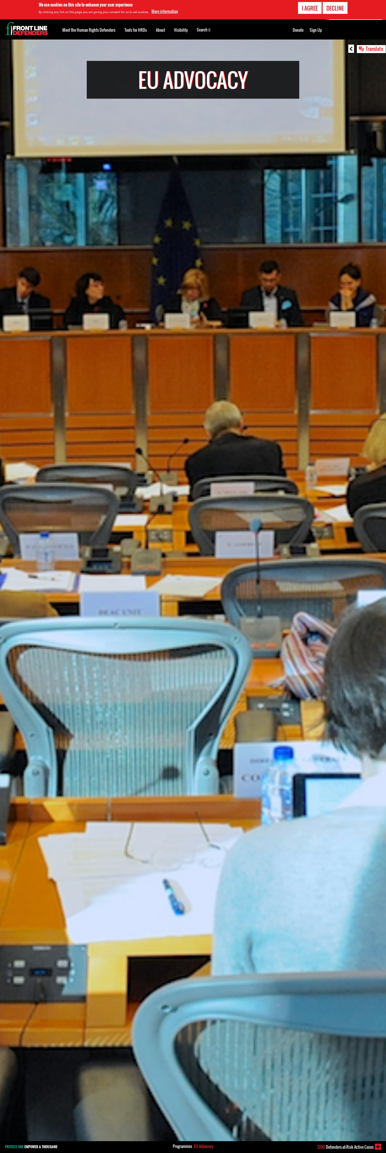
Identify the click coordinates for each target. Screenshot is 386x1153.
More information (164, 11)
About (160, 30)
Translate (374, 48)
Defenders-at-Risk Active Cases (345, 1147)
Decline (335, 8)
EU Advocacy (203, 1146)
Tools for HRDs (135, 30)
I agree (310, 8)
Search (203, 29)
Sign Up (316, 29)
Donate (298, 29)
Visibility (181, 30)
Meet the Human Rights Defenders (88, 30)
